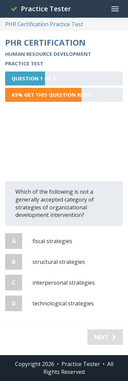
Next (105, 337)
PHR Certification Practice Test (44, 24)
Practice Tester (41, 8)
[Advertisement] (64, 141)
